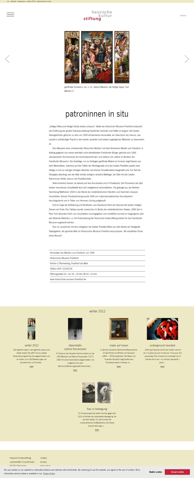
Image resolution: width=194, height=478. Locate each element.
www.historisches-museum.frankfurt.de (68, 279)
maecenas (21, 1)
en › (8, 1)
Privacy (43, 462)
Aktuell (13, 1)
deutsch (183, 15)
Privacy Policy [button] (49, 473)
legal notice (45, 466)
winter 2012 (31, 1)
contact (43, 458)
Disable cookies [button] (155, 472)
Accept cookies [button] (177, 472)
